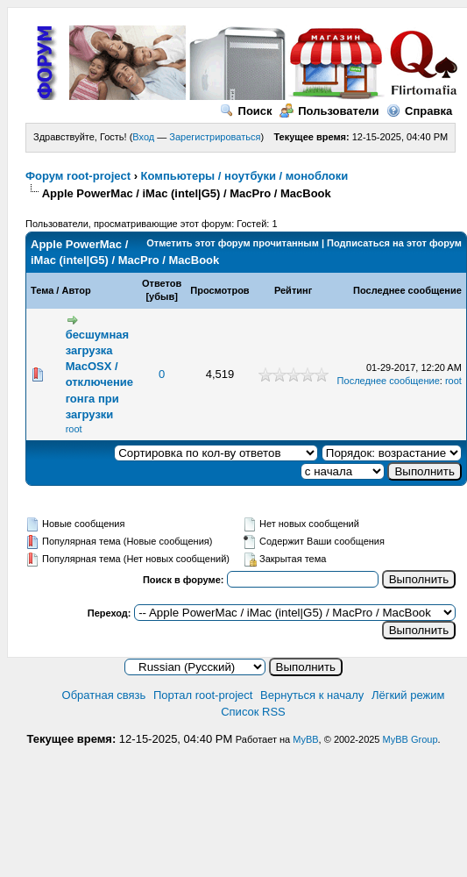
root (74, 429)
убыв (161, 296)
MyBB (305, 739)
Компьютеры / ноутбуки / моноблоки (245, 175)
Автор (75, 290)
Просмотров (219, 290)
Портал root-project (203, 695)
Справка (419, 111)
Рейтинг (293, 290)
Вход (143, 137)
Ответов (161, 283)
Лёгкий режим (408, 695)
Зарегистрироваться (214, 137)
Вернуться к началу (312, 695)
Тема (42, 290)
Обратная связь (104, 695)
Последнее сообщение (407, 290)
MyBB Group (410, 739)
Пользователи (329, 111)
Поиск (246, 111)
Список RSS (253, 711)
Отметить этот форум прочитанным (232, 243)
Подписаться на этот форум (394, 243)
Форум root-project (78, 175)
